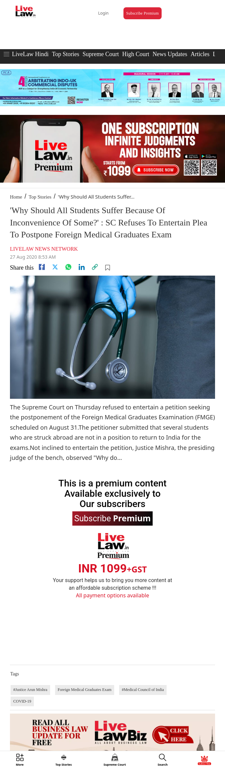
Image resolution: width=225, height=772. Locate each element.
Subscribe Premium (142, 13)
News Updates (170, 54)
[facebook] (42, 267)
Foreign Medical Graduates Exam (85, 689)
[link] (95, 267)
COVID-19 (22, 701)
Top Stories (65, 54)
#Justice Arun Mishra (30, 689)
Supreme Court (101, 54)
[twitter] (55, 267)
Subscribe (112, 518)
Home (16, 197)
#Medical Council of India (143, 689)
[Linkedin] (82, 267)
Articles (199, 54)
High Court (135, 54)
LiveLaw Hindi (30, 54)
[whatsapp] (68, 267)
